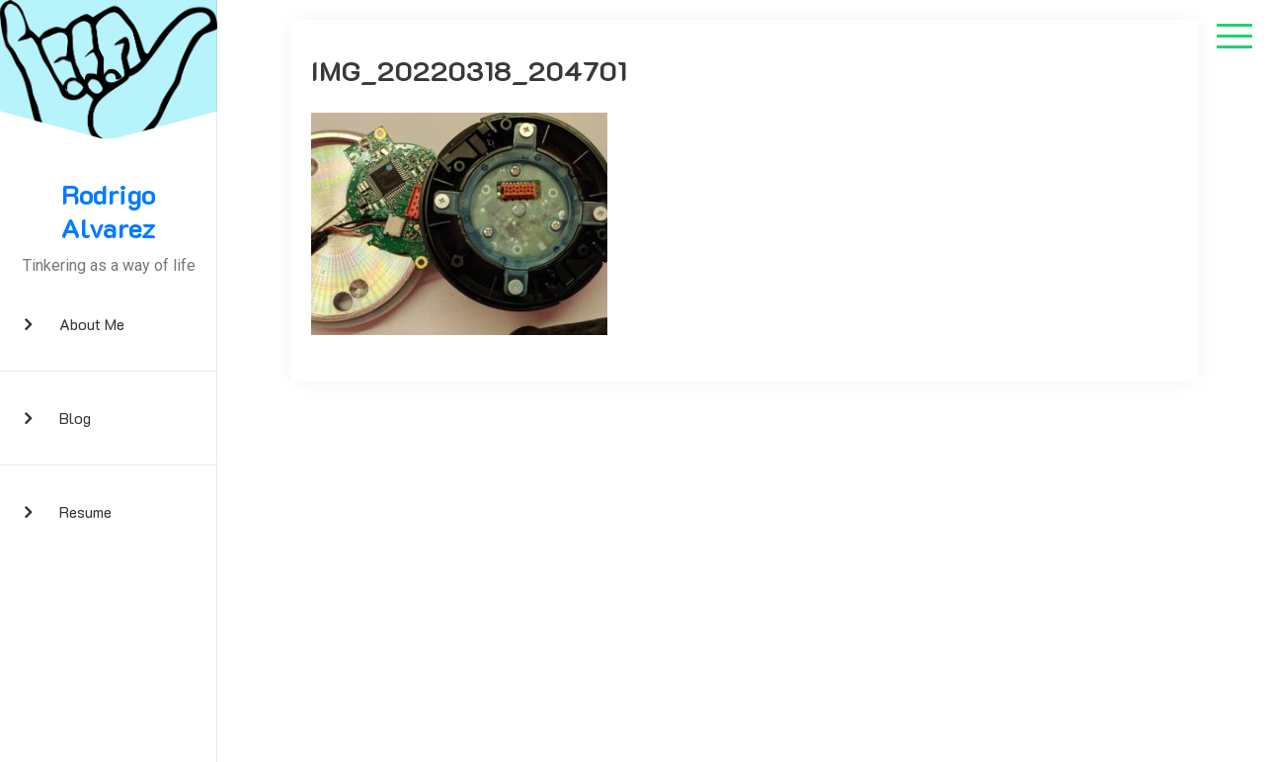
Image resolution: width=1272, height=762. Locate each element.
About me (91, 323)
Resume (85, 511)
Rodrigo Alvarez (108, 211)
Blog (75, 417)
